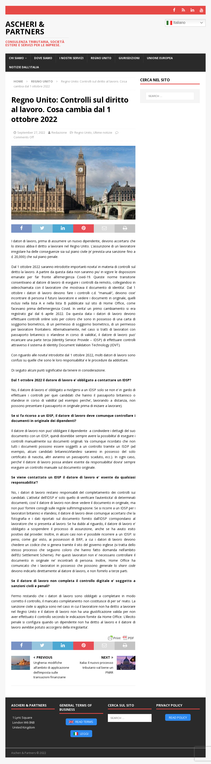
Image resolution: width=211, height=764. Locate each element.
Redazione (59, 132)
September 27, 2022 (31, 132)
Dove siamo (43, 58)
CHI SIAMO (16, 58)
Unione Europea (160, 58)
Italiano (176, 22)
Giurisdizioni (129, 58)
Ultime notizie (102, 132)
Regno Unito (101, 58)
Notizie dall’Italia (24, 67)
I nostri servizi (71, 58)
